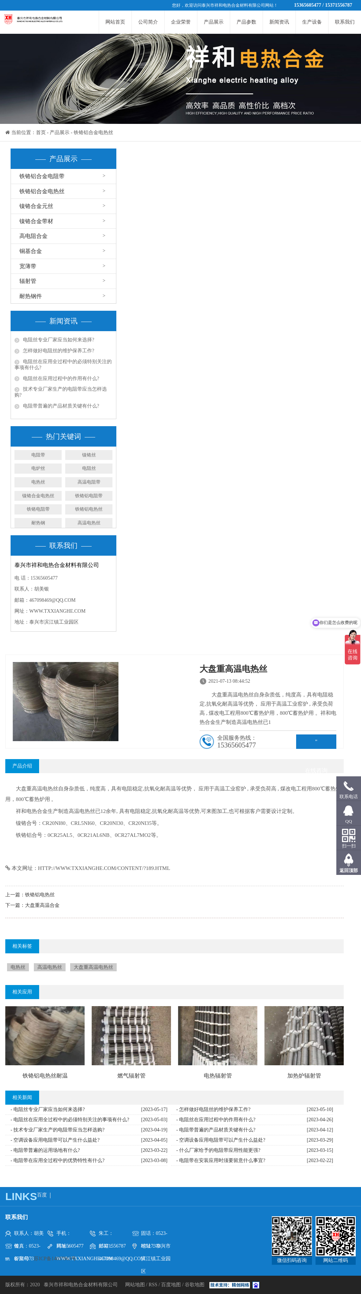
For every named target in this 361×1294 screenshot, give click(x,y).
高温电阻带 (89, 482)
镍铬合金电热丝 (38, 495)
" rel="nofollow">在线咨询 (316, 744)
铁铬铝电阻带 (89, 495)
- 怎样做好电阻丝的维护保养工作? (213, 1109)
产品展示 (214, 22)
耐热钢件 (30, 296)
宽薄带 (27, 266)
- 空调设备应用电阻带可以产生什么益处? (55, 1140)
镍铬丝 (89, 454)
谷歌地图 (194, 1284)
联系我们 (345, 22)
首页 (41, 132)
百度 (42, 1195)
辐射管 (27, 281)
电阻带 (38, 454)
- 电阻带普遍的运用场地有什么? (45, 1150)
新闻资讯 (279, 22)
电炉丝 (38, 468)
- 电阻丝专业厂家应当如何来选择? (48, 1109)
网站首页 (115, 22)
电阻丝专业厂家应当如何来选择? (58, 339)
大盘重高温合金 (42, 905)
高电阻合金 (33, 236)
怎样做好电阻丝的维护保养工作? (58, 350)
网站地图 (135, 1284)
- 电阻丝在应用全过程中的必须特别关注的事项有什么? (70, 1119)
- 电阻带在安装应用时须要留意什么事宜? (220, 1160)
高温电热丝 (89, 522)
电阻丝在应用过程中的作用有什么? (61, 378)
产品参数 (246, 22)
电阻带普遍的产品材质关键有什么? (61, 406)
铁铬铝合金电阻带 (42, 176)
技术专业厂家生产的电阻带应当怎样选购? (60, 392)
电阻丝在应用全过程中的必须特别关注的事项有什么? (63, 364)
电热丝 (38, 482)
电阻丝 (89, 468)
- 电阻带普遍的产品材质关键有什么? (215, 1129)
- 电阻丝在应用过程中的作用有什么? (215, 1119)
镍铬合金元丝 (36, 206)
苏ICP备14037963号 (55, 1258)
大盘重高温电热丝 (93, 967)
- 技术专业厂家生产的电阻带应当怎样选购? (57, 1129)
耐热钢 (38, 522)
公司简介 (148, 22)
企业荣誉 (181, 22)
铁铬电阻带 (38, 509)
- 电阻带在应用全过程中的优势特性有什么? (57, 1160)
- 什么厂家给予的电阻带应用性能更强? (218, 1150)
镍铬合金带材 (36, 221)
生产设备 (312, 22)
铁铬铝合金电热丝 (93, 132)
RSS (152, 1284)
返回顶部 (348, 870)
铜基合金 (30, 251)
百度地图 (171, 1284)
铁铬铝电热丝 (89, 509)
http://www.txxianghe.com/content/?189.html (104, 868)
